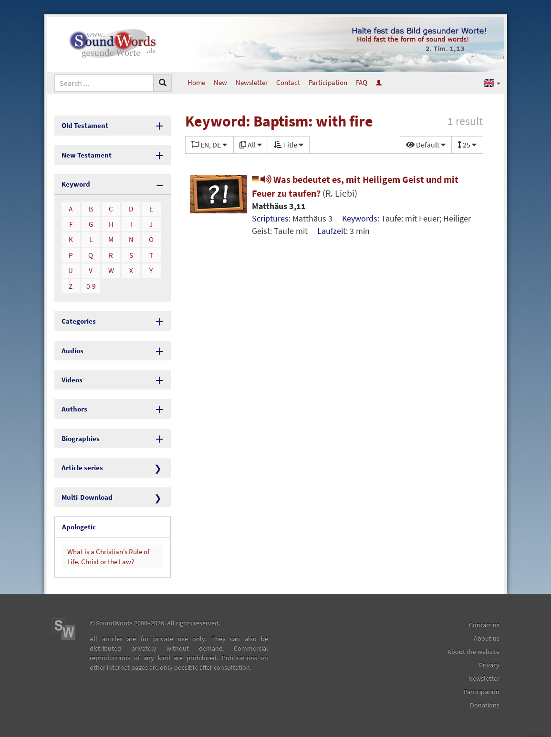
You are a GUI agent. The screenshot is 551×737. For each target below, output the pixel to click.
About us (486, 638)
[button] (492, 82)
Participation (328, 82)
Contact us (484, 625)
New (220, 82)
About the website (473, 651)
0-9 (90, 286)
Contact (288, 82)
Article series (82, 467)
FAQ (361, 82)
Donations (484, 705)
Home (196, 82)
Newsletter (252, 82)
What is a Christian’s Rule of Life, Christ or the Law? (108, 556)
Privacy (489, 665)
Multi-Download (87, 497)
